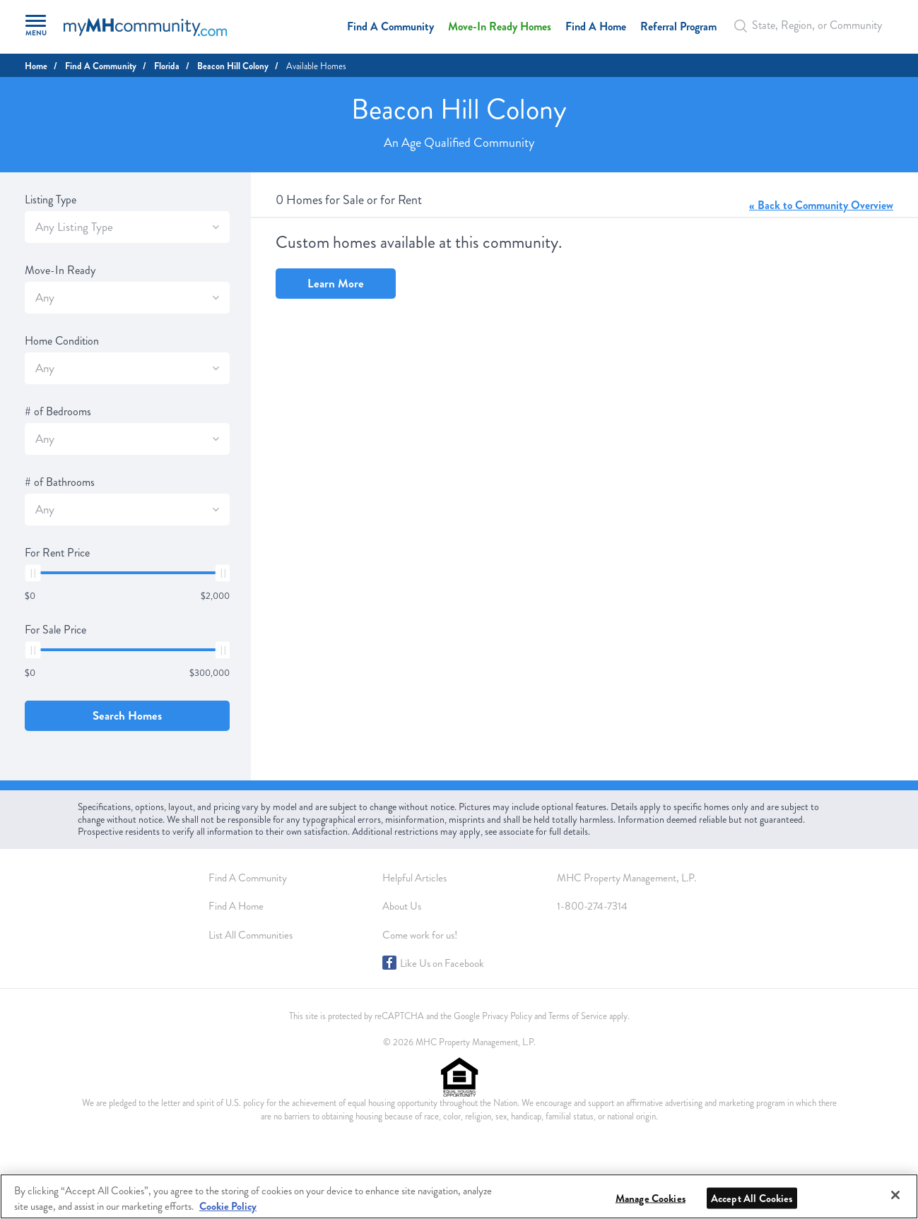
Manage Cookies (650, 1198)
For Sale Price (55, 630)
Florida (167, 66)
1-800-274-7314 (592, 906)
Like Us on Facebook (442, 963)
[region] (459, 1196)
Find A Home (595, 26)
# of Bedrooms (58, 411)
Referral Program (678, 26)
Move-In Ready (60, 270)
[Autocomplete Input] (812, 25)
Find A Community (390, 26)
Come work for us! (419, 935)
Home (36, 66)
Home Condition (62, 341)
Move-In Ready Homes (499, 26)
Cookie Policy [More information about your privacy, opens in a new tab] (228, 1206)
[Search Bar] (744, 25)
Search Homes (127, 716)
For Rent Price (57, 553)
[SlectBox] (216, 227)
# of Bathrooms (60, 482)
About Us (401, 906)
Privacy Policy (507, 1016)
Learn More (335, 283)
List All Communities (250, 935)
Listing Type (50, 200)
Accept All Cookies (752, 1198)
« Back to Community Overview (821, 205)
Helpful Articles (414, 878)
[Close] (895, 1195)
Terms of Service (577, 1016)
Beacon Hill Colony (233, 66)
